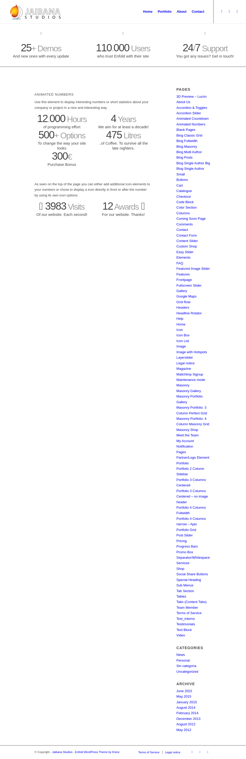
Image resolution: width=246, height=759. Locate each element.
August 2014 (185, 708)
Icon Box (183, 335)
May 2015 (183, 696)
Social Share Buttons (192, 574)
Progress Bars (187, 546)
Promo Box (184, 552)
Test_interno (185, 619)
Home (181, 324)
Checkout (183, 196)
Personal (183, 660)
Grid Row (183, 302)
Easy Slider (185, 252)
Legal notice (185, 363)
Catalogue (184, 191)
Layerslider (184, 357)
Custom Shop (186, 246)
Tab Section (185, 591)
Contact (182, 230)
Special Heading (188, 580)
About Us (183, 102)
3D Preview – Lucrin (191, 96)
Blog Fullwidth (186, 141)
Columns (183, 213)
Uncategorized (187, 671)
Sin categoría (186, 666)
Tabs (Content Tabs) (191, 602)
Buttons (182, 180)
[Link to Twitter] (222, 11)
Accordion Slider (188, 113)
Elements (183, 257)
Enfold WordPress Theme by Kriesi (97, 752)
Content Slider (187, 241)
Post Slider (184, 535)
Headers (182, 307)
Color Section (186, 207)
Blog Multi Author (189, 152)
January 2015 (186, 702)
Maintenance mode (190, 380)
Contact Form (186, 235)
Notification (184, 446)
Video (180, 635)
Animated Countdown (192, 118)
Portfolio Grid (186, 530)
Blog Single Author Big (193, 163)
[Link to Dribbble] (229, 11)
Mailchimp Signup (189, 374)
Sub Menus (185, 585)
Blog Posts (184, 157)
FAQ (179, 263)
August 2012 (185, 724)
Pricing (181, 541)
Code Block (185, 202)
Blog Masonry (186, 146)
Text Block (184, 630)
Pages (181, 452)
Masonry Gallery (188, 391)
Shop (180, 569)
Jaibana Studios (62, 752)
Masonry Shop (187, 430)
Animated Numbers (190, 124)
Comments (184, 224)
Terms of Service (189, 613)
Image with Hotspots (191, 352)
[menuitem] (148, 11)
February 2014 (187, 713)
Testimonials (185, 624)
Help (179, 319)
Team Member (187, 607)
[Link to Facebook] (237, 11)
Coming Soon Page (191, 219)
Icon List (182, 341)
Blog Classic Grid (189, 135)
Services (182, 563)
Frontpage (184, 280)
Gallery (181, 291)
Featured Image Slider (193, 269)
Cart (179, 185)
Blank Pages (185, 130)
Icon (179, 330)
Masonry (182, 385)
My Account (185, 441)
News (180, 655)
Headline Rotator (189, 313)
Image (181, 346)
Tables (181, 596)
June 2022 (184, 691)
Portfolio (182, 463)
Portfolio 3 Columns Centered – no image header (192, 496)
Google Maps (186, 296)
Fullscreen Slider (189, 285)
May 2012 (183, 730)
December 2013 (188, 719)
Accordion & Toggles (191, 108)
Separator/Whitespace (193, 557)
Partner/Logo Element (192, 457)
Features (183, 274)
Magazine (183, 369)
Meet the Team (187, 435)
